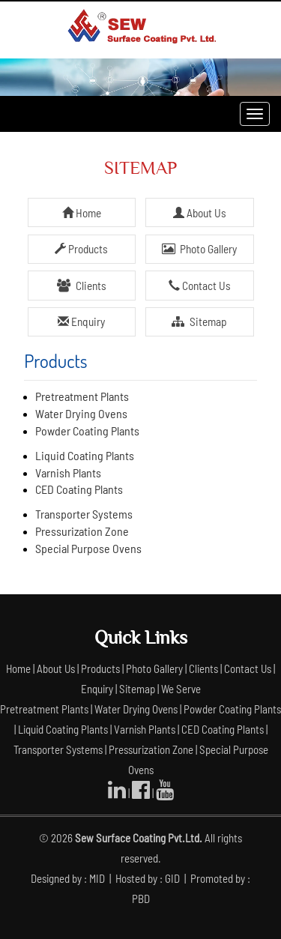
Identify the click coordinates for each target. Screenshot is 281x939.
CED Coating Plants (79, 489)
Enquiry (81, 321)
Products (81, 249)
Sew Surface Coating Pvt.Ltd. (138, 838)
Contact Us (200, 285)
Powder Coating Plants (87, 430)
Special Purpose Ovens (88, 548)
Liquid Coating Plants (84, 455)
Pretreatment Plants (82, 396)
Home (81, 213)
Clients (81, 285)
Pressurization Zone (82, 531)
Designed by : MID (69, 878)
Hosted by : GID (148, 878)
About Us (199, 213)
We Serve (181, 688)
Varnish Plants (68, 472)
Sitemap (199, 321)
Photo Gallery (199, 249)
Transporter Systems (84, 514)
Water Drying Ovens (81, 413)
